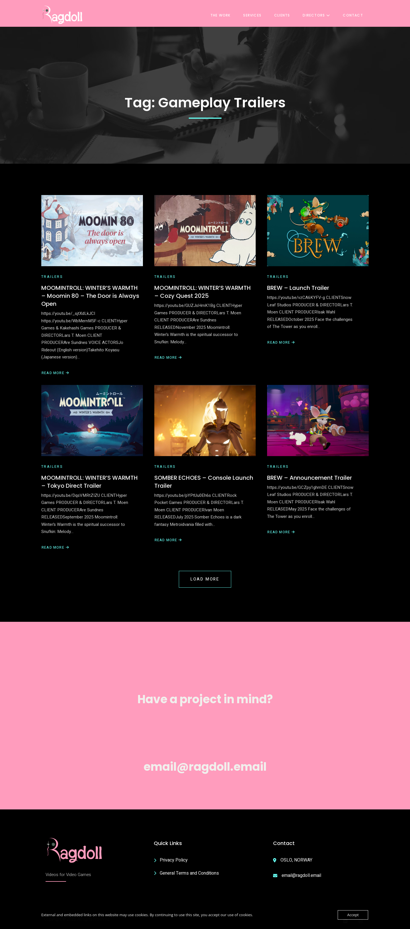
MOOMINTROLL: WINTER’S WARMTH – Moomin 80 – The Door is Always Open (90, 296)
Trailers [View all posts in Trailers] (52, 276)
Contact (354, 14)
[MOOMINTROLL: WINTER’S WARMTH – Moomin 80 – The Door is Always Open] (92, 230)
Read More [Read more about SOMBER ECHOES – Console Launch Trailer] (168, 540)
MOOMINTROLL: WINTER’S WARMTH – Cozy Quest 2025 (202, 292)
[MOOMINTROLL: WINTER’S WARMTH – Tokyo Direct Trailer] (92, 420)
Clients (283, 14)
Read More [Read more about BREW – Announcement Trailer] (281, 532)
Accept (353, 914)
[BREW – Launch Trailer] (318, 230)
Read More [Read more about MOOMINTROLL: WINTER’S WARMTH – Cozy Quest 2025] (168, 357)
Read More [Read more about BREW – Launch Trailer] (281, 342)
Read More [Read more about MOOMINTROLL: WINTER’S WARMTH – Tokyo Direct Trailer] (55, 547)
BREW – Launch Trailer (298, 288)
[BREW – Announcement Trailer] (318, 420)
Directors (318, 14)
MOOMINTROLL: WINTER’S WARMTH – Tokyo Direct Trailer (89, 482)
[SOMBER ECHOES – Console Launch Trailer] (205, 420)
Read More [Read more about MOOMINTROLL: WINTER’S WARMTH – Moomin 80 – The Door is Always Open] (55, 373)
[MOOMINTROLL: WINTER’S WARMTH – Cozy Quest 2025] (205, 230)
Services (254, 14)
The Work (222, 14)
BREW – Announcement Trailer (309, 478)
